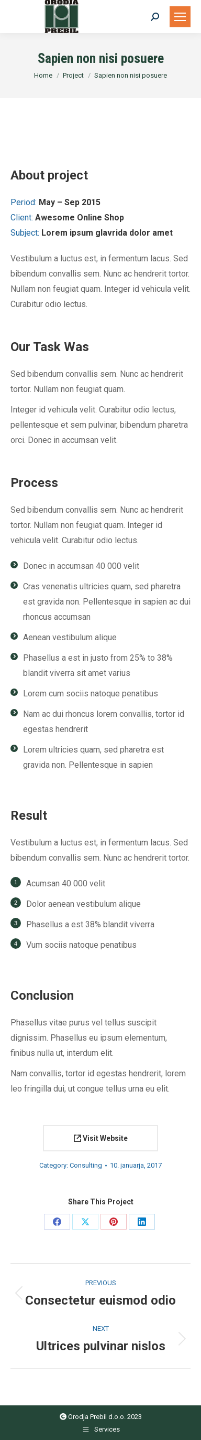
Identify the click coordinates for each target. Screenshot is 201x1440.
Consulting (86, 1165)
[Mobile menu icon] (180, 16)
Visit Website (101, 1138)
